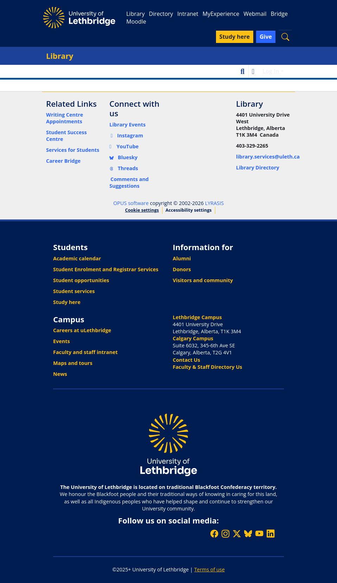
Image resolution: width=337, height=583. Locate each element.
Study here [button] (235, 37)
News (60, 374)
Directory (161, 14)
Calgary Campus (193, 338)
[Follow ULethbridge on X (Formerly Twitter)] (236, 533)
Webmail (254, 14)
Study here (67, 302)
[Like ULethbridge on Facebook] (214, 533)
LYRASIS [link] (214, 203)
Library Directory (257, 167)
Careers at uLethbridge (82, 330)
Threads (123, 168)
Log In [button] (271, 71)
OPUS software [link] (131, 203)
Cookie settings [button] (142, 210)
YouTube (124, 146)
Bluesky (123, 157)
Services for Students (72, 150)
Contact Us (186, 359)
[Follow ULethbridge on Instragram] (225, 533)
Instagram (126, 135)
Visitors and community (203, 280)
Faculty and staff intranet (85, 352)
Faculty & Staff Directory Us (207, 367)
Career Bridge (63, 160)
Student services (74, 291)
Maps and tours (73, 363)
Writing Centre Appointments (64, 118)
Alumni (182, 258)
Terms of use (209, 569)
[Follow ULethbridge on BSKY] (248, 533)
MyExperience (221, 14)
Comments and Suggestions (129, 182)
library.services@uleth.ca (268, 156)
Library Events (127, 124)
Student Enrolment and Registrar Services (105, 269)
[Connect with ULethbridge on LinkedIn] (270, 533)
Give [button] (266, 37)
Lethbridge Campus (197, 317)
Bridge (279, 14)
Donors (182, 269)
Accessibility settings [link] (189, 210)
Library (135, 14)
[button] (285, 37)
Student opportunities (81, 280)
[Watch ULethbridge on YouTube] (259, 533)
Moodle (136, 21)
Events (61, 341)
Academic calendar (77, 258)
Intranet (187, 14)
